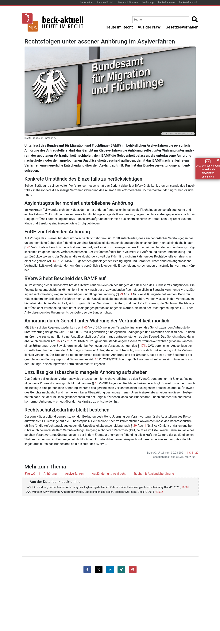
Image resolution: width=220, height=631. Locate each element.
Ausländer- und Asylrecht (109, 473)
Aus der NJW (149, 27)
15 (54, 261)
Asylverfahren (74, 473)
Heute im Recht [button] (119, 27)
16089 (185, 487)
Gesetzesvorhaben (181, 27)
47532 (159, 492)
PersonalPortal (105, 2)
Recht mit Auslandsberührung (154, 473)
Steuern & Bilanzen (128, 2)
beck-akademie (166, 2)
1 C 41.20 (193, 452)
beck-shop (148, 2)
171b (143, 345)
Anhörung (50, 473)
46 (28, 247)
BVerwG (30, 473)
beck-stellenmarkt (189, 2)
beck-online (86, 2)
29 (121, 294)
